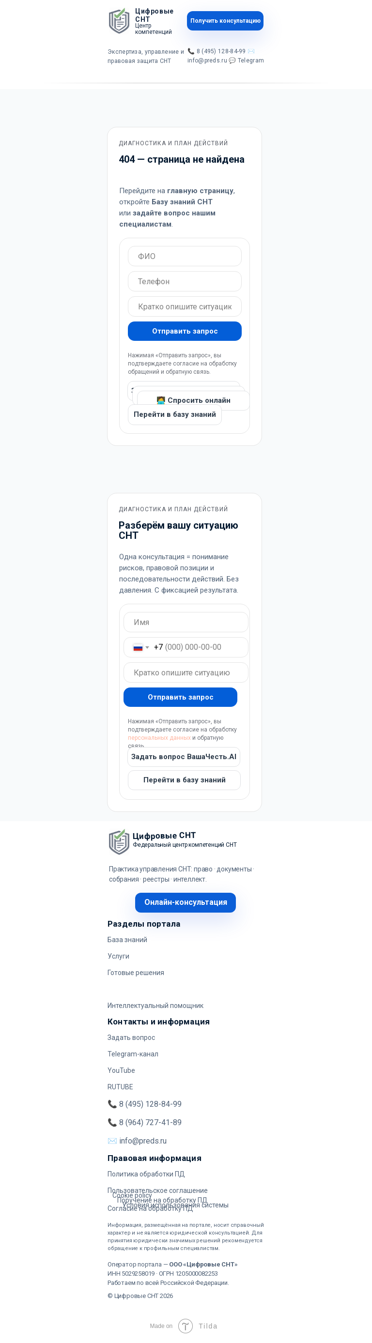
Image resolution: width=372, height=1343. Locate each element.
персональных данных (159, 737)
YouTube (121, 1070)
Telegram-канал (133, 1054)
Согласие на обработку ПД (150, 1208)
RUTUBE (120, 1087)
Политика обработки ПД (146, 1174)
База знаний (127, 940)
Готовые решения (136, 973)
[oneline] (185, 256)
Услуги (118, 956)
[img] (119, 20)
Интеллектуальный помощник (155, 1005)
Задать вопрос (131, 1037)
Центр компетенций (153, 28)
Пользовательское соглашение (158, 1190)
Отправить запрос (185, 331)
